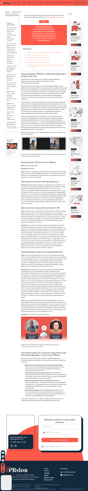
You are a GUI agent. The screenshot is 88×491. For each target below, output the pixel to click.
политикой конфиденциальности (70, 446)
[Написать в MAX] (3, 471)
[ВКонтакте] (3, 456)
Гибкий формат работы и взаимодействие (39, 62)
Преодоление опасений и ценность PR (37, 60)
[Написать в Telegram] (3, 465)
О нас (14, 3)
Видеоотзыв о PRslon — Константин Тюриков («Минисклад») (11, 115)
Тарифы (24, 3)
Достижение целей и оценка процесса (38, 57)
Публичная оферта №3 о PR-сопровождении (18, 484)
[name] (60, 426)
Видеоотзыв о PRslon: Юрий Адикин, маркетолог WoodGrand (11, 59)
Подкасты (41, 3)
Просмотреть (76, 44)
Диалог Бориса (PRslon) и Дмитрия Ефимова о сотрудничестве (44, 52)
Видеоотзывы (50, 3)
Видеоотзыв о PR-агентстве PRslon (37, 55)
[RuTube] (3, 460)
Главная (7, 12)
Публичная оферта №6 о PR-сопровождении (47, 484)
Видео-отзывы (16, 12)
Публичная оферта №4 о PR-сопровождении (18, 486)
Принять (44, 21)
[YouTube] (3, 453)
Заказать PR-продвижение (60, 440)
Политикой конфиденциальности (54, 17)
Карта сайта (48, 480)
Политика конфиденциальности (41, 487)
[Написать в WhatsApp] (3, 468)
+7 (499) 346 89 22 (67, 2)
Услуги (19, 3)
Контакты (57, 3)
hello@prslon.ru (67, 475)
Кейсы (29, 3)
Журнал (35, 3)
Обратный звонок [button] (80, 3)
